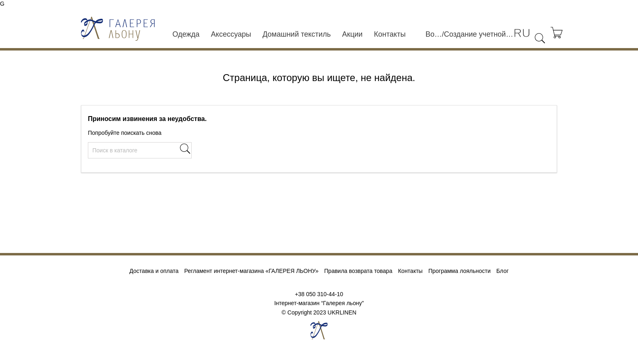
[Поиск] (140, 150)
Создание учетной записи (478, 34)
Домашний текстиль (296, 34)
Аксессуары (231, 34)
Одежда (186, 34)
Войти (434, 34)
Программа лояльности (459, 271)
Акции (352, 34)
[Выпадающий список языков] (522, 33)
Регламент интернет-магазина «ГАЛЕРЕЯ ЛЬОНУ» (251, 271)
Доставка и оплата (154, 271)
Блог (502, 271)
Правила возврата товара (358, 271)
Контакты (390, 34)
